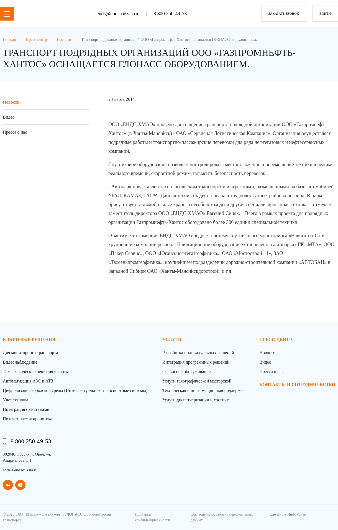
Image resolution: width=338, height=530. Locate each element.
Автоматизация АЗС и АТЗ (28, 381)
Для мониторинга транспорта (30, 352)
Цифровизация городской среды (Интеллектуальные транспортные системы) (75, 390)
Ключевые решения (29, 339)
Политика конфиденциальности (152, 517)
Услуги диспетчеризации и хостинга (196, 400)
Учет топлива (15, 400)
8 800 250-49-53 (170, 13)
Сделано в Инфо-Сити (288, 514)
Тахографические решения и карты (36, 371)
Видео (8, 117)
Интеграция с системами (26, 409)
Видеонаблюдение (20, 362)
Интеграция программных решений (195, 362)
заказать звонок (283, 14)
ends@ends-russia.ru (118, 13)
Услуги (171, 339)
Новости (11, 102)
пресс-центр (275, 339)
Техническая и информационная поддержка (203, 390)
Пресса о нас (15, 132)
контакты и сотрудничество (297, 384)
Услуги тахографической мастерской (196, 381)
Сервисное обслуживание (186, 371)
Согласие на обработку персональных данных (222, 517)
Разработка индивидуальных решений (198, 352)
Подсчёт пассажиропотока (27, 418)
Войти (325, 14)
